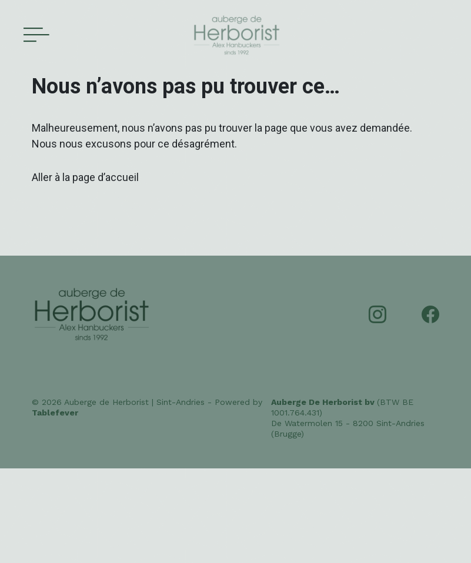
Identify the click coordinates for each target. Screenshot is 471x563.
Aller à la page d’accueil (85, 177)
